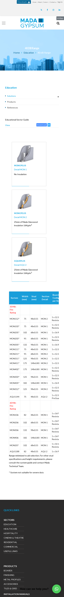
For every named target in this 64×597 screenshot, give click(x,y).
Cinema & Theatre (14, 538)
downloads (24, 2)
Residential (10, 542)
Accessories (11, 584)
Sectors (9, 520)
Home (34, 2)
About (40, 2)
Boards (8, 571)
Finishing (9, 575)
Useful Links (11, 551)
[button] (60, 2)
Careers (45, 2)
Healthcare (10, 529)
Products (11, 101)
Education (29, 52)
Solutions (11, 96)
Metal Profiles (12, 580)
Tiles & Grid (10, 589)
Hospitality (11, 534)
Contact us (53, 2)
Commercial (11, 547)
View (7, 125)
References (12, 107)
